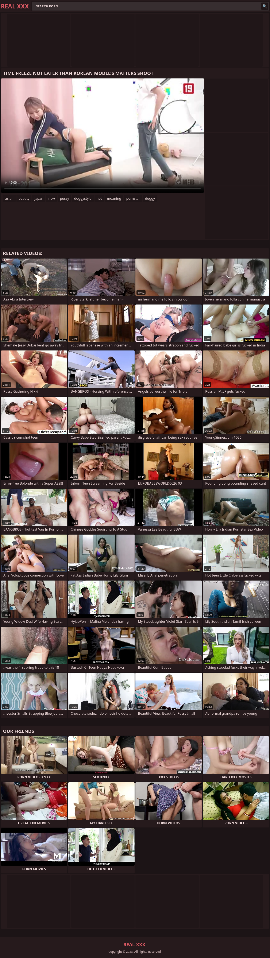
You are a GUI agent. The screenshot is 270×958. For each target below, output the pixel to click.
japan (38, 198)
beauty (24, 198)
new (51, 198)
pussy (64, 198)
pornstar (133, 198)
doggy (150, 198)
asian (9, 198)
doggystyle (83, 198)
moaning (114, 198)
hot (99, 198)
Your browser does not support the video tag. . (102, 135)
